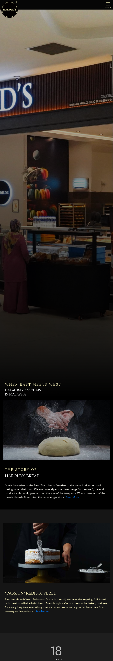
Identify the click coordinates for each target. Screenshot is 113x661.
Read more (42, 611)
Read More (72, 497)
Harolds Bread (9, 9)
